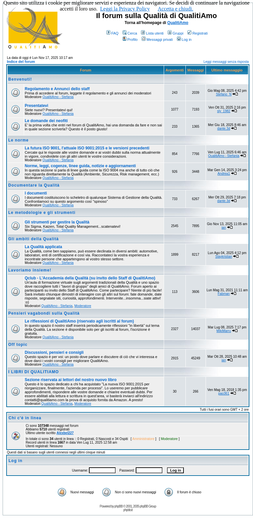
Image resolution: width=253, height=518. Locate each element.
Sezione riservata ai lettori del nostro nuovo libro (71, 379)
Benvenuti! (20, 79)
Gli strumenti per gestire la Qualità (57, 222)
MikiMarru (223, 331)
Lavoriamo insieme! (29, 270)
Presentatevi (36, 105)
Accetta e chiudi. (175, 9)
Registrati (197, 33)
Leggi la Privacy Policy (125, 9)
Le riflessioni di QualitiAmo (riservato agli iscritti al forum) (79, 321)
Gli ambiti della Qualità (33, 239)
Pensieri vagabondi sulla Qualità (44, 313)
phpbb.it (127, 510)
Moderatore (82, 306)
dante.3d (223, 128)
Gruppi (175, 33)
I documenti (36, 193)
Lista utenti (152, 33)
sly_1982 (223, 111)
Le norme (18, 140)
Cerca (130, 33)
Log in (184, 39)
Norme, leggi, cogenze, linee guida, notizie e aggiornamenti (80, 166)
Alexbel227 (64, 433)
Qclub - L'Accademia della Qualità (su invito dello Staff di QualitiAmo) (90, 278)
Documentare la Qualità (34, 185)
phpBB (118, 506)
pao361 (223, 393)
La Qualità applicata (43, 247)
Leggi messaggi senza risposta (226, 62)
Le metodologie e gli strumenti (41, 212)
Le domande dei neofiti (46, 120)
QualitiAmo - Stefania (58, 97)
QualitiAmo (177, 22)
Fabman (224, 294)
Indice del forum (21, 62)
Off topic (17, 344)
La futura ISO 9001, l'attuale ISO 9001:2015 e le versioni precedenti (87, 148)
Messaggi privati (157, 39)
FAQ (112, 33)
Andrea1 (223, 173)
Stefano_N (223, 94)
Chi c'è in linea (25, 418)
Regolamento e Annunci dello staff (57, 89)
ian (223, 227)
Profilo (130, 39)
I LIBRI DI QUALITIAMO (33, 372)
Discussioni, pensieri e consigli (54, 352)
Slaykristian (223, 256)
